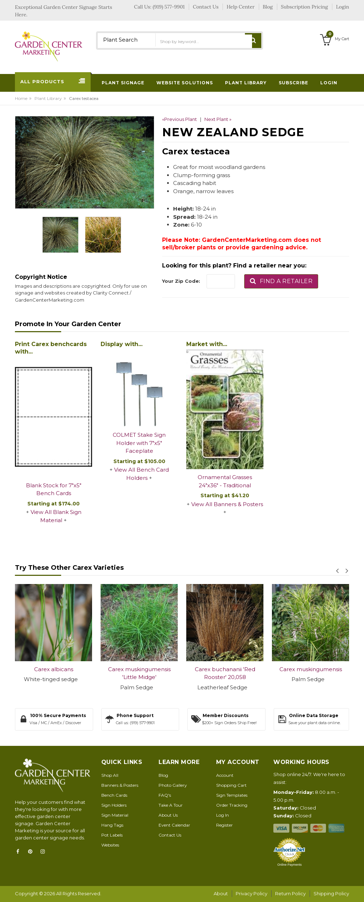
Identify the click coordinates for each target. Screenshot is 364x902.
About (221, 893)
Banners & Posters (119, 785)
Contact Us (170, 835)
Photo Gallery (173, 785)
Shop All (109, 775)
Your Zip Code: (181, 281)
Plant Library (48, 98)
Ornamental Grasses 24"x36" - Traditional (225, 481)
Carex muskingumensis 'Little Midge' (139, 673)
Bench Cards (114, 795)
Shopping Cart (231, 785)
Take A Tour (171, 805)
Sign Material (114, 815)
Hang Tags (112, 825)
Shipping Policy (331, 893)
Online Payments (289, 864)
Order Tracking (231, 805)
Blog (163, 775)
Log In (222, 815)
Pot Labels (112, 835)
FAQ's (165, 795)
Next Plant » (217, 119)
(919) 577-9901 (169, 7)
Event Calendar (174, 825)
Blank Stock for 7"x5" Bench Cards (53, 489)
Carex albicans (53, 669)
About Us (168, 815)
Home (21, 98)
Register (224, 825)
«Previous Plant (179, 119)
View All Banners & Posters (227, 504)
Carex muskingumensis (310, 669)
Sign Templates (231, 795)
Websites (110, 845)
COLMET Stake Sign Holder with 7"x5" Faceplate (139, 442)
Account (225, 775)
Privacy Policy (251, 893)
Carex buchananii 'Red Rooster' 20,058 (225, 673)
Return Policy (290, 893)
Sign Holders (114, 805)
